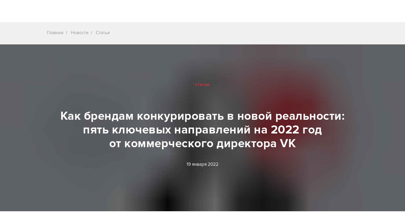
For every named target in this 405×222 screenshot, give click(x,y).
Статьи (103, 32)
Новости (79, 32)
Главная (55, 32)
